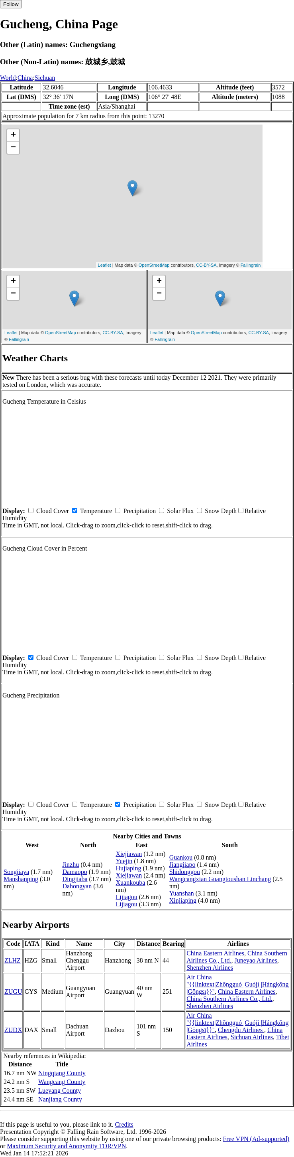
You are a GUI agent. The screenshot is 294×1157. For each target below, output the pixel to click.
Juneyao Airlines (256, 960)
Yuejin (124, 861)
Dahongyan (77, 886)
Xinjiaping (182, 900)
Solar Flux (180, 510)
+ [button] (13, 135)
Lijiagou (126, 897)
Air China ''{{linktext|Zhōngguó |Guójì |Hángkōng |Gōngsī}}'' (237, 984)
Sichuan (45, 77)
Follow (11, 4)
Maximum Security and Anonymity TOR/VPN (66, 1146)
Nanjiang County (60, 1099)
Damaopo (74, 871)
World (8, 77)
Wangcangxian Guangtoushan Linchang (220, 879)
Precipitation (139, 510)
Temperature (96, 510)
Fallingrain (251, 265)
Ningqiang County (62, 1073)
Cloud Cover (52, 510)
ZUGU (13, 991)
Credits (124, 1124)
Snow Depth (221, 510)
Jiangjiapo (182, 864)
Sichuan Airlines (252, 1037)
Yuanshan (181, 893)
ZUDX (13, 1029)
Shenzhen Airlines (209, 967)
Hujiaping (128, 868)
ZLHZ (12, 960)
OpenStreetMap (154, 265)
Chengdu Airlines (241, 1029)
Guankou (181, 857)
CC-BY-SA (206, 265)
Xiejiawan (129, 853)
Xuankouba (130, 882)
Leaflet (104, 265)
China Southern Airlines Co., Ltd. (229, 998)
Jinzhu (70, 864)
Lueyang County (59, 1090)
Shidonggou (184, 871)
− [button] (13, 148)
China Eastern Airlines (215, 953)
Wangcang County (61, 1081)
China (25, 77)
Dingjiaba (74, 879)
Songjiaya (16, 871)
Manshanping (21, 879)
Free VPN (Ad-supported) (256, 1138)
